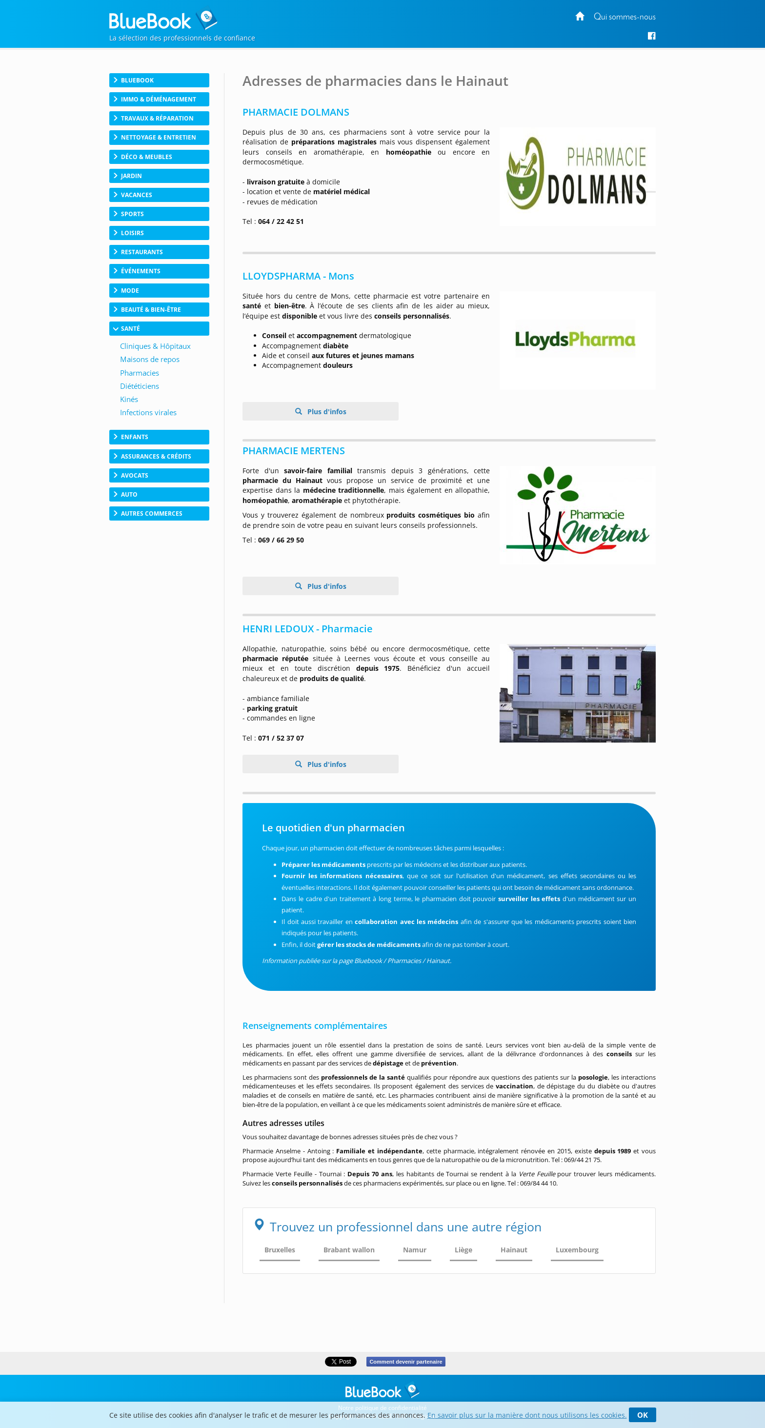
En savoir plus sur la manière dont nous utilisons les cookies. (527, 1415)
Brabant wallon (349, 1249)
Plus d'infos (325, 411)
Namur (414, 1249)
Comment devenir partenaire (405, 1362)
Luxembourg (577, 1249)
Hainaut (514, 1249)
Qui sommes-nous (625, 17)
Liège (463, 1249)
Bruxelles (279, 1249)
